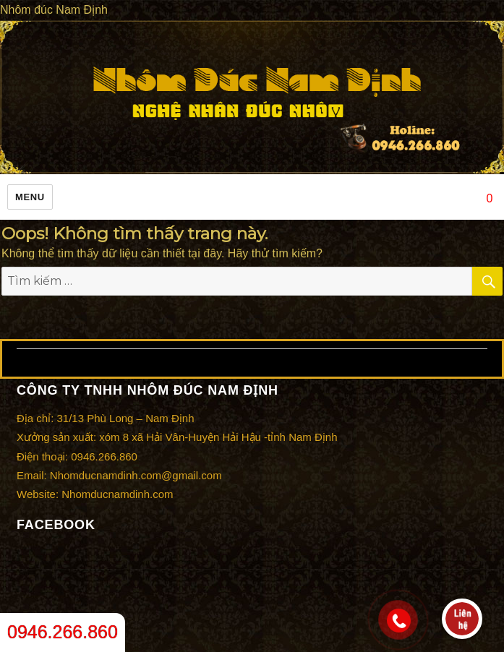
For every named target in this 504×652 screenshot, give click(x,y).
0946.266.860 (62, 632)
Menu (30, 197)
